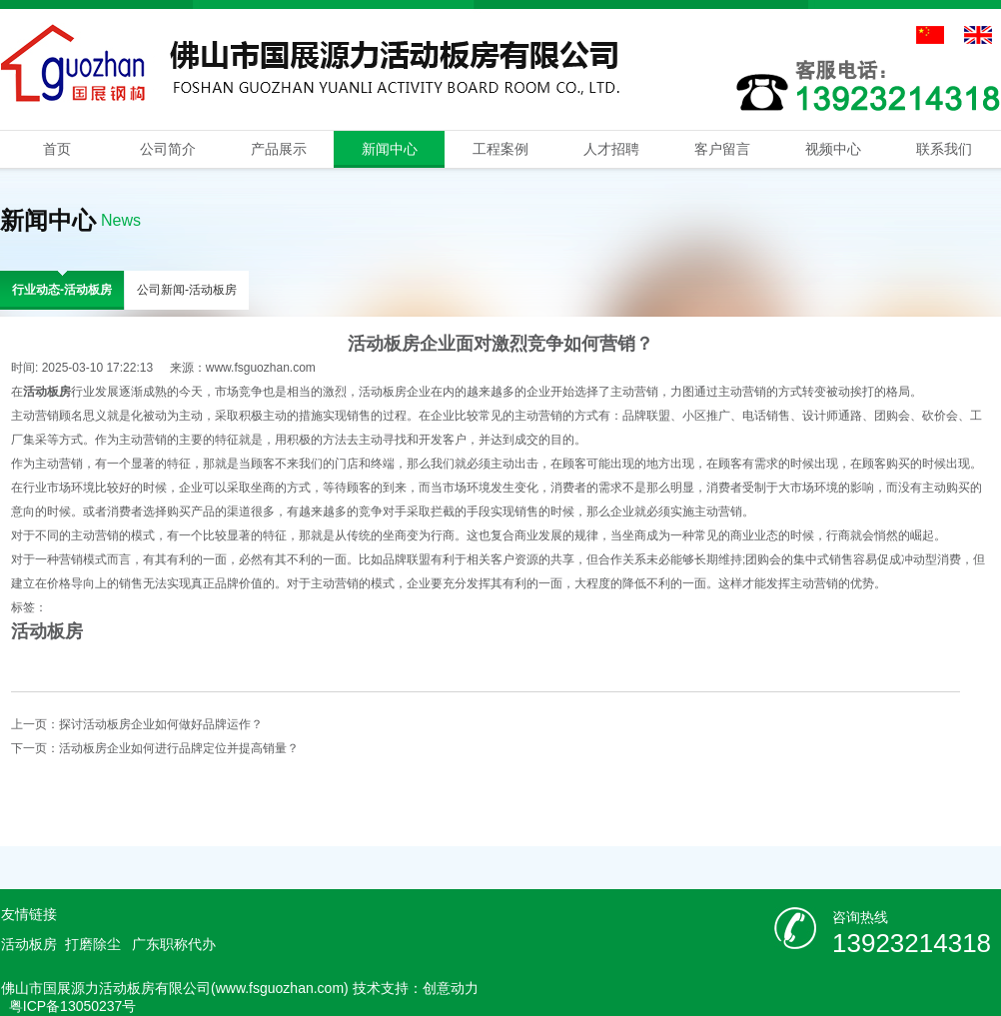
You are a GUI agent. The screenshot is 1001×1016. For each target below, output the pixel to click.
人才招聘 (611, 149)
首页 (57, 149)
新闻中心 (390, 149)
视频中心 (833, 149)
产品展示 (279, 149)
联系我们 (944, 149)
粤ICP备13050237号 (73, 1006)
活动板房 (47, 631)
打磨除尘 (93, 944)
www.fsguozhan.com (261, 368)
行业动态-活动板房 (62, 290)
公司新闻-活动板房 (187, 290)
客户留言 (722, 149)
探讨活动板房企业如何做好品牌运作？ (161, 724)
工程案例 (500, 149)
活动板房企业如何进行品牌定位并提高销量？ (179, 748)
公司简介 (168, 149)
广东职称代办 (174, 944)
